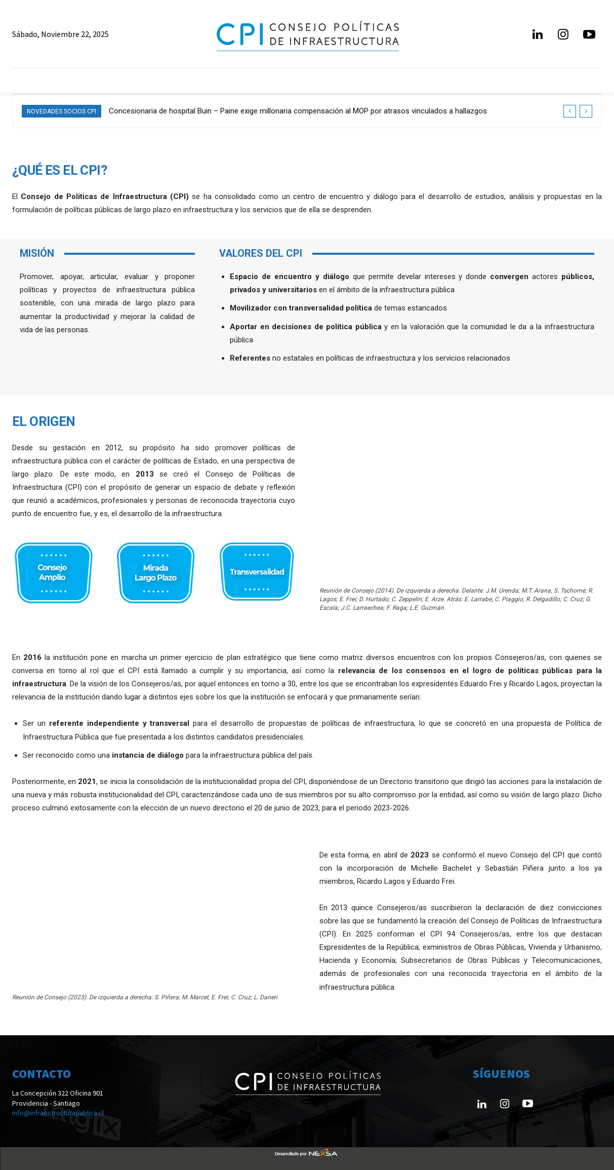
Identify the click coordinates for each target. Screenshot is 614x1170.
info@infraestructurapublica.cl (58, 1112)
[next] (586, 111)
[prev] (569, 111)
